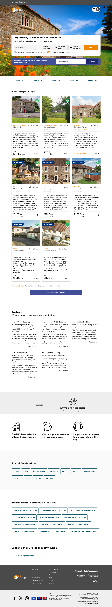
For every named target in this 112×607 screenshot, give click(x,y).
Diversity (34, 572)
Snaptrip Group (93, 603)
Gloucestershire (38, 471)
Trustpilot (39, 405)
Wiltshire (76, 471)
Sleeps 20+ (92, 80)
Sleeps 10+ (38, 80)
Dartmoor (49, 478)
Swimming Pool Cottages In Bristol (53, 531)
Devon (27, 478)
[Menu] (96, 9)
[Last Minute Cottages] (18, 9)
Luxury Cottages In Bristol (49, 517)
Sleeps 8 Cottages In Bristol (78, 524)
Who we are (35, 569)
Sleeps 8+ (20, 80)
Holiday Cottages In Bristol (23, 556)
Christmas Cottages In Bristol (25, 510)
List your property (37, 580)
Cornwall (38, 478)
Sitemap (51, 583)
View (35, 153)
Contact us (52, 575)
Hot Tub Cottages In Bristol (24, 517)
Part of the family (19, 2)
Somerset (17, 478)
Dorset (16, 471)
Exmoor (65, 471)
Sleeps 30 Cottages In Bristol (52, 524)
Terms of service (54, 569)
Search (91, 47)
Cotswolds (54, 471)
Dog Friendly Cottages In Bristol (53, 510)
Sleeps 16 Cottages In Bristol (74, 517)
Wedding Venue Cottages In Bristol (84, 531)
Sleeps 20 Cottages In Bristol (24, 524)
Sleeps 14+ (74, 80)
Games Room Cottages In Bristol (82, 510)
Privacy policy (53, 572)
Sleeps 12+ (56, 80)
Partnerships (36, 577)
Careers (34, 575)
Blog (50, 577)
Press (51, 580)
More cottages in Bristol (56, 292)
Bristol (25, 471)
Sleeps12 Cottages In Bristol (24, 531)
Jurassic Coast (89, 471)
